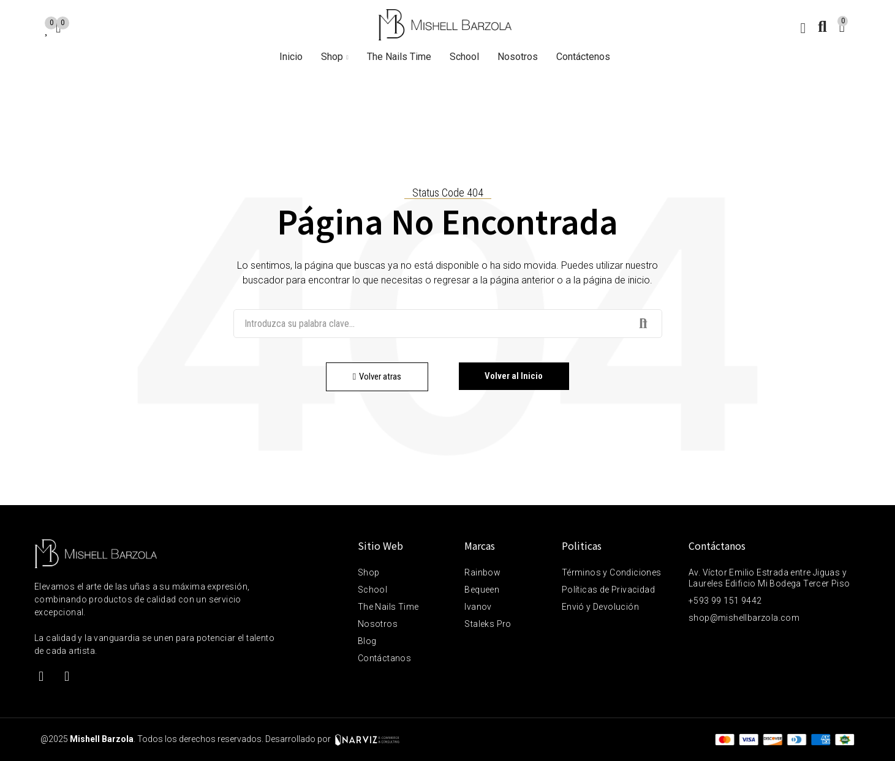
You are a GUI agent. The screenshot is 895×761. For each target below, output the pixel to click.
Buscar (642, 323)
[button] (378, 376)
